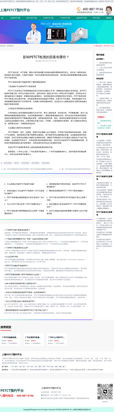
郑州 (44, 366)
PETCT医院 (45, 163)
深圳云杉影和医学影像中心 (20, 154)
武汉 (32, 366)
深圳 (16, 366)
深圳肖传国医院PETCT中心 (59, 370)
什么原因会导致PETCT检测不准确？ (21, 184)
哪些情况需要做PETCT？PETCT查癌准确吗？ (66, 190)
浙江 (24, 366)
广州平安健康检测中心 (58, 151)
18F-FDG (54, 93)
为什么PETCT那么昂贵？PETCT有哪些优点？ (24, 204)
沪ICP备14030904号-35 (63, 409)
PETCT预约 (35, 163)
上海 (20, 366)
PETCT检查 (8, 163)
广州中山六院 (22, 151)
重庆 (40, 366)
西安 (52, 366)
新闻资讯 (10, 46)
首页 (3, 46)
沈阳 (56, 366)
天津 (48, 366)
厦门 (64, 366)
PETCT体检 (25, 163)
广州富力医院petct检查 (77, 370)
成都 (60, 366)
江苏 (28, 366)
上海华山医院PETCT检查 (94, 370)
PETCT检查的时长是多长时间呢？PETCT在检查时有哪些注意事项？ (30, 169)
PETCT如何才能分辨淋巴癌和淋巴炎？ (78, 169)
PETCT (17, 163)
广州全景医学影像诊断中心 (19, 370)
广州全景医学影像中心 (38, 151)
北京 (36, 366)
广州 (12, 366)
